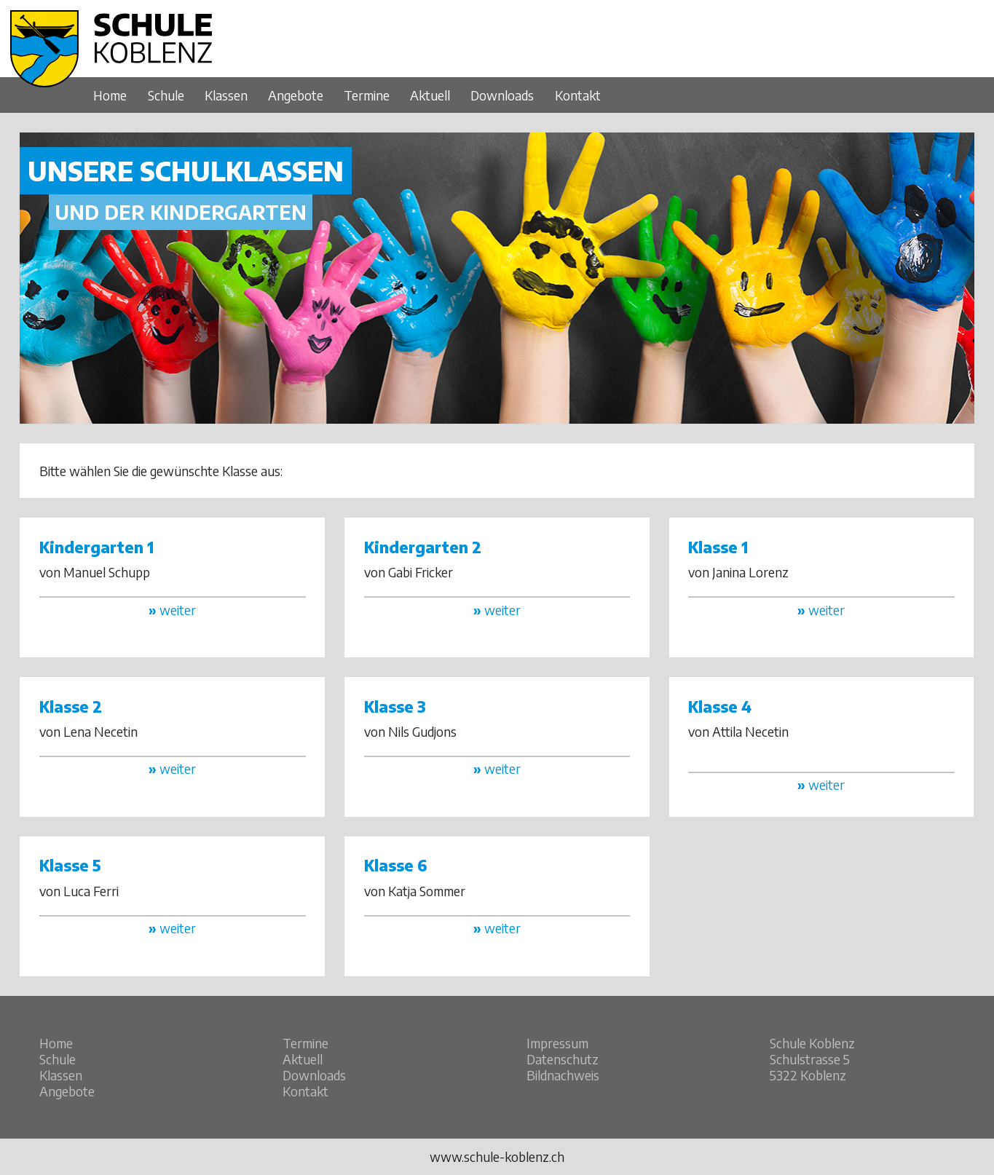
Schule (166, 95)
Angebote (295, 95)
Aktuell (430, 95)
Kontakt (578, 95)
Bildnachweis (562, 1075)
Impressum (557, 1043)
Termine (367, 95)
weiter (172, 610)
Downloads (502, 95)
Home (110, 95)
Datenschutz (562, 1059)
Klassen (226, 95)
